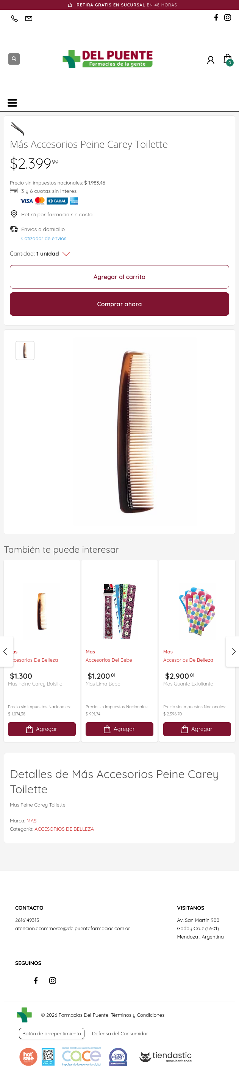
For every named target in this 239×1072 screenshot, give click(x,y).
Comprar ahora (119, 304)
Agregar (41, 729)
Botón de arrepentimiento (51, 1033)
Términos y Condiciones (137, 1015)
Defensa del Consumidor (120, 1033)
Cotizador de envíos (43, 238)
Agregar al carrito (119, 277)
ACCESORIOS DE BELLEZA (64, 829)
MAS (31, 821)
